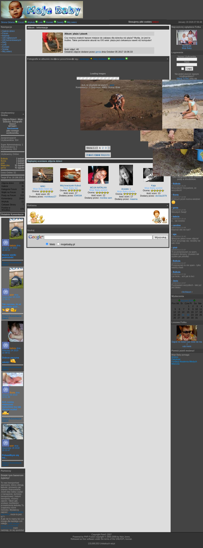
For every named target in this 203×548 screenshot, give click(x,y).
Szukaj (5, 49)
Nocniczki (187, 46)
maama (133, 199)
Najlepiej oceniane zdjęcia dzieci (44, 161)
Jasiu (175, 281)
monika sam (106, 198)
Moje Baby (187, 48)
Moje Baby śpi (71, 188)
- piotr (111, 85)
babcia (13, 245)
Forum (21, 22)
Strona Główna (8, 22)
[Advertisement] (12, 83)
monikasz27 (50, 196)
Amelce (174, 357)
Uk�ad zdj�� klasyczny (98, 155)
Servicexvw (12, 128)
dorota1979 (161, 196)
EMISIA (78, 195)
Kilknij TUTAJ (183, 78)
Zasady (60, 22)
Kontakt (49, 22)
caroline (177, 225)
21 (183, 315)
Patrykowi (175, 359)
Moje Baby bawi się (42, 189)
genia (3, 168)
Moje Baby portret (98, 190)
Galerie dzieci (8, 31)
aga (174, 234)
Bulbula (4, 159)
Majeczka (5, 165)
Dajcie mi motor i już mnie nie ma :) (187, 343)
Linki (41, 22)
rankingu (86, 59)
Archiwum (186, 292)
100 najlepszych (9, 38)
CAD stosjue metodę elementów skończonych (10, 525)
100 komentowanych (11, 40)
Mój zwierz (72, 22)
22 (188, 315)
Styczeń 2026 (187, 301)
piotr (3, 163)
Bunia (3, 161)
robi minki (187, 346)
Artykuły (31, 22)
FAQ (4, 42)
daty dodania (101, 59)
